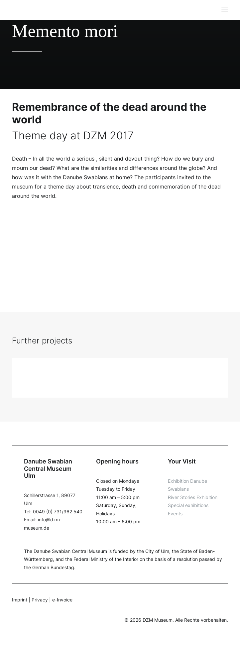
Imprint (19, 599)
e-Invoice (62, 599)
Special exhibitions (188, 505)
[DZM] (24, 10)
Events (175, 513)
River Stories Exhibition (192, 497)
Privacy (40, 599)
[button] (224, 10)
